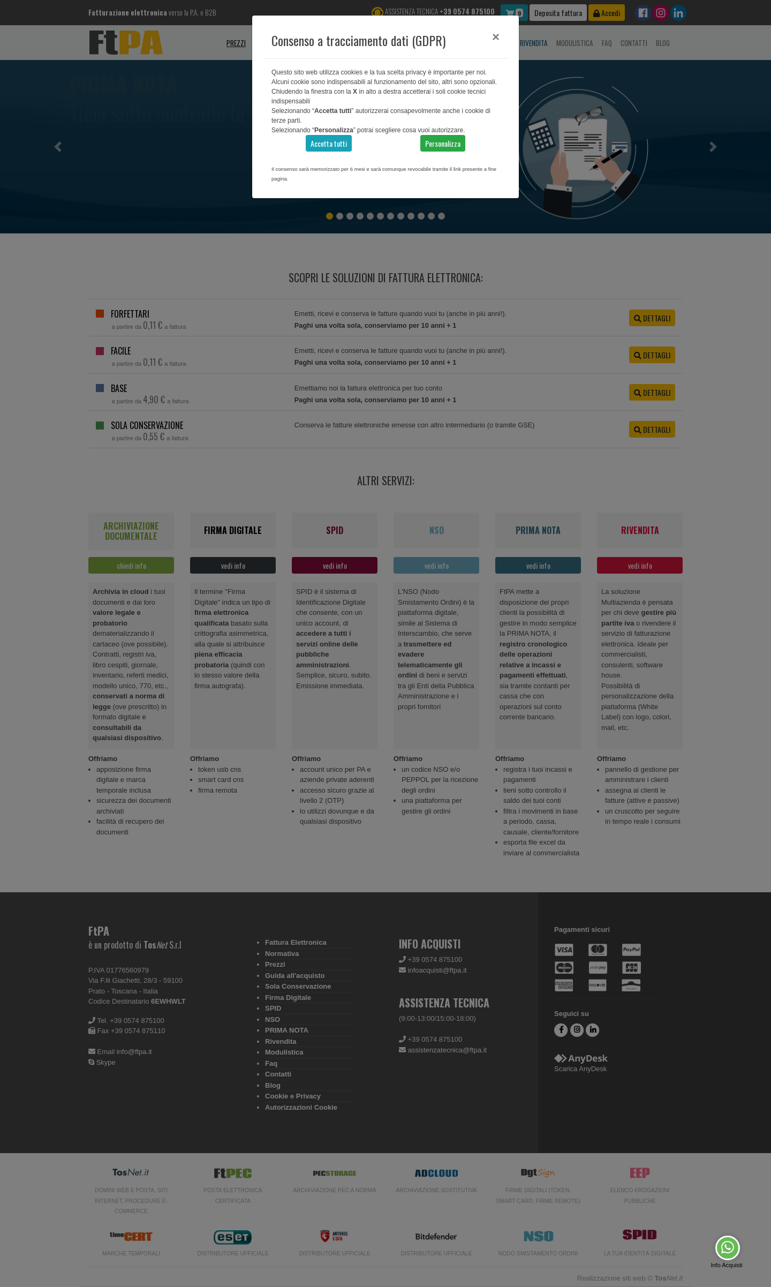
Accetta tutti (329, 143)
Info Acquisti (726, 1265)
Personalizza (442, 143)
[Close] (495, 37)
